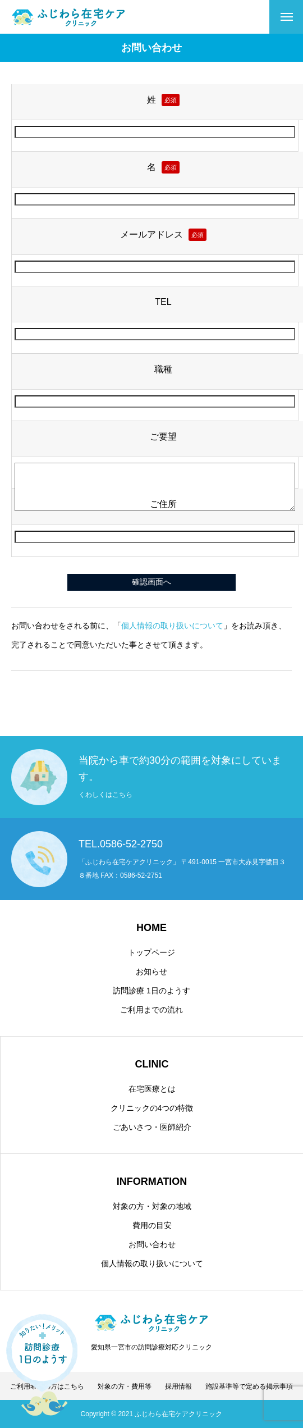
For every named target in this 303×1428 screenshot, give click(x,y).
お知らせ (151, 971)
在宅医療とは (152, 1089)
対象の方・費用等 (125, 1386)
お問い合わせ (152, 1244)
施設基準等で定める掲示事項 (249, 1386)
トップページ (151, 952)
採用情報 (178, 1386)
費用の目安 (152, 1225)
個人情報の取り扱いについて (172, 625)
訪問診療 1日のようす (151, 990)
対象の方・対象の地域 (152, 1206)
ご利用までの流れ (151, 1010)
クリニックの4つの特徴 (152, 1108)
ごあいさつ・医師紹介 (152, 1127)
